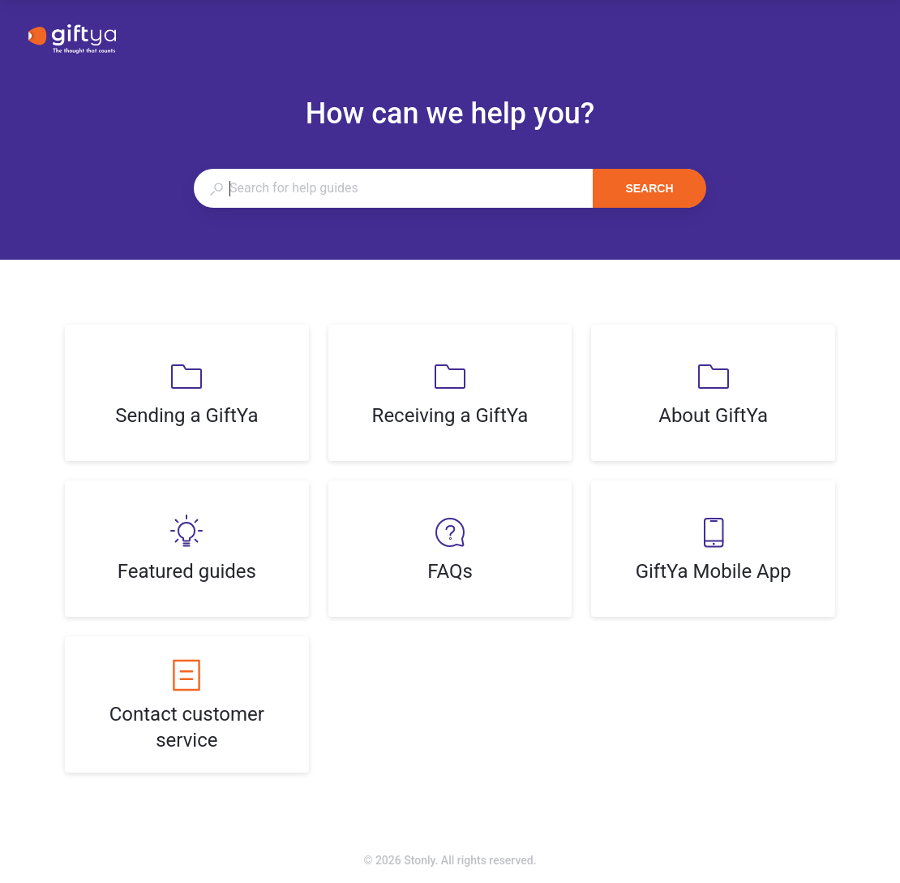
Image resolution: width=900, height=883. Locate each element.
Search (649, 188)
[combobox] (393, 188)
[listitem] (187, 393)
